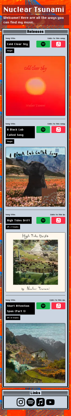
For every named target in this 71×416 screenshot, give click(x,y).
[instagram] (21, 402)
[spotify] (43, 44)
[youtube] (50, 402)
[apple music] (58, 44)
